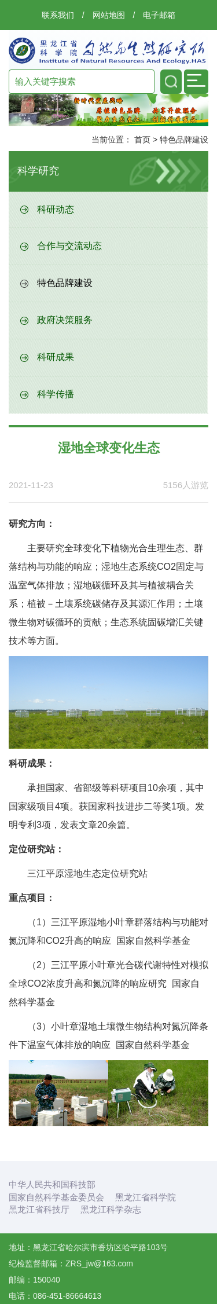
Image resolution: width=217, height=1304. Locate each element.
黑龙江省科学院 (145, 1197)
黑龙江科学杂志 (110, 1209)
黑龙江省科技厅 (39, 1209)
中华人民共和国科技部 (52, 1184)
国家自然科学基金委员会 (56, 1197)
